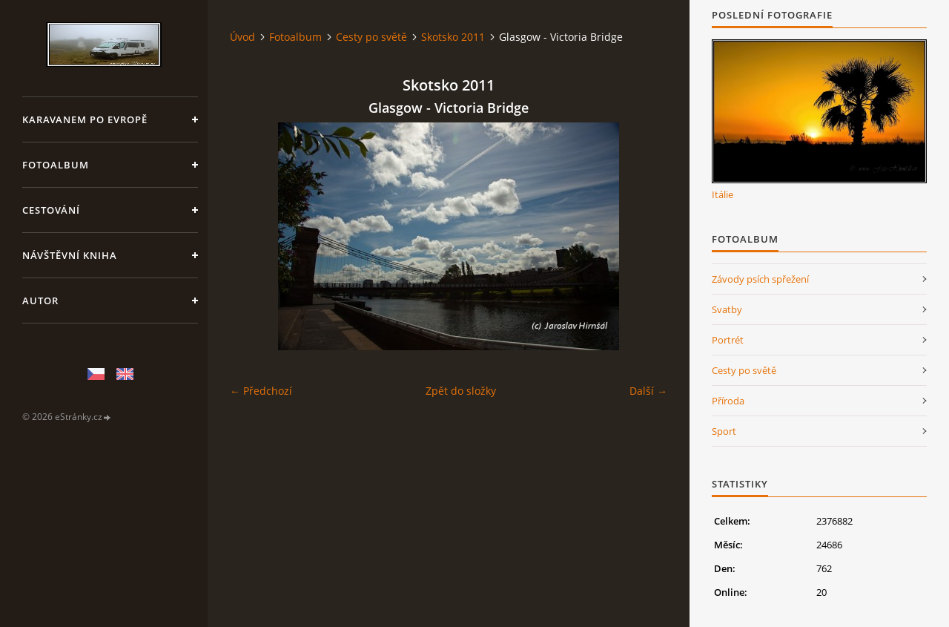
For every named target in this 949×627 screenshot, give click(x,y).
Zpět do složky (461, 391)
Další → (648, 391)
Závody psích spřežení (760, 279)
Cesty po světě (371, 37)
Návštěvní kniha (69, 255)
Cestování (51, 210)
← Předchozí (261, 391)
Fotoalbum (55, 164)
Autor (40, 300)
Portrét (728, 340)
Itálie (722, 194)
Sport (724, 431)
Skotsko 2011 (453, 37)
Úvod (242, 37)
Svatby (727, 309)
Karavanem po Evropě (85, 119)
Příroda (728, 400)
